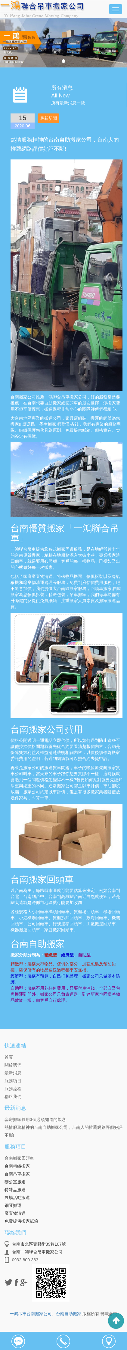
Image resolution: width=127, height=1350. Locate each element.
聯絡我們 (13, 1096)
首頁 (9, 1057)
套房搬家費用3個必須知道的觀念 (35, 1119)
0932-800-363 (25, 1259)
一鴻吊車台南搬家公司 (31, 1313)
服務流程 (13, 1088)
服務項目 (13, 1080)
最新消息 (13, 1072)
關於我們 (13, 1065)
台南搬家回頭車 (19, 1158)
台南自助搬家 (68, 1313)
